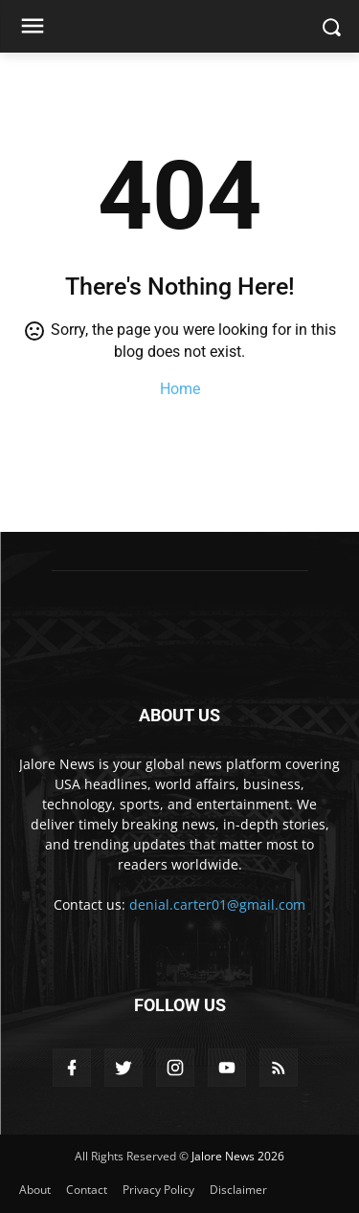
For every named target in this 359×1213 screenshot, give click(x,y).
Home (180, 389)
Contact (86, 1189)
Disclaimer (238, 1189)
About (35, 1189)
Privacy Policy (158, 1189)
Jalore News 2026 (237, 1156)
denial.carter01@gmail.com (217, 904)
